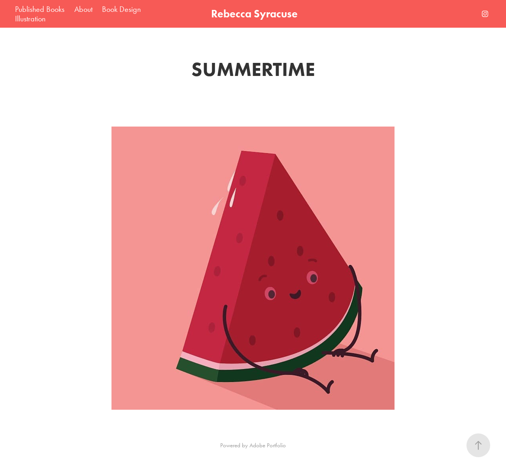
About (83, 9)
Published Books (39, 9)
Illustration (30, 18)
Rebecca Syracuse (254, 13)
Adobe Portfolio (267, 445)
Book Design (121, 9)
